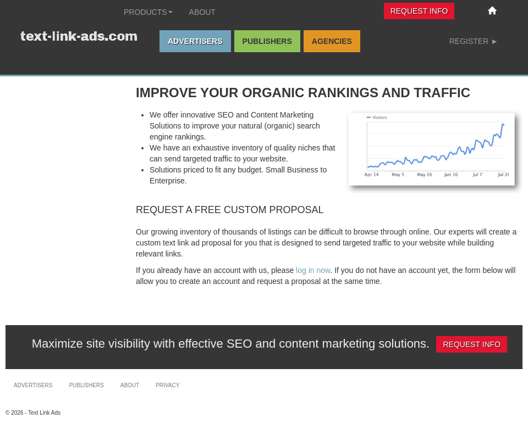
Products (148, 12)
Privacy (167, 385)
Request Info (419, 11)
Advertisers (195, 41)
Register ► (473, 41)
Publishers (267, 41)
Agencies (332, 41)
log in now (313, 270)
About (202, 12)
